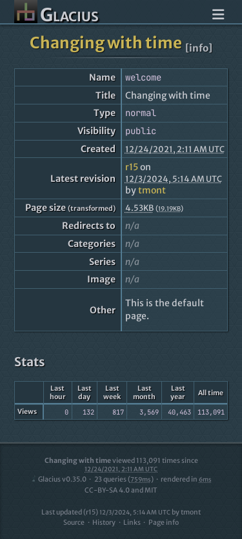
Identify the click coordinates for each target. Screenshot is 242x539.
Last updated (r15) (105, 512)
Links (132, 522)
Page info (163, 522)
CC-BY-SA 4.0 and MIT (121, 490)
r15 (131, 167)
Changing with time (106, 43)
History (104, 522)
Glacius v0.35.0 (58, 479)
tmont (152, 190)
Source (74, 522)
